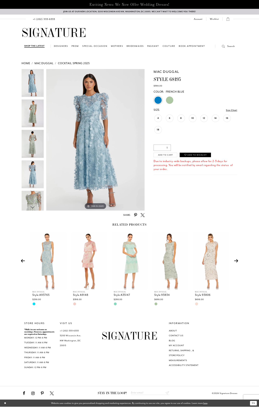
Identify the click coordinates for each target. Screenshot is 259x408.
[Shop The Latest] (34, 46)
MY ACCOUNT (176, 346)
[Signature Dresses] (54, 33)
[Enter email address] (150, 394)
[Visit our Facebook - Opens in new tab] (24, 394)
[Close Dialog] (5, 404)
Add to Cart (167, 156)
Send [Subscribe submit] (167, 394)
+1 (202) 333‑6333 (69, 331)
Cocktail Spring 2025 (74, 64)
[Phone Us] (44, 19)
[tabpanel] (33, 85)
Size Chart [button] (230, 111)
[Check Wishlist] (214, 19)
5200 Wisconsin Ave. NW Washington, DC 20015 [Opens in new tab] (70, 341)
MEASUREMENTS (178, 361)
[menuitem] (44, 19)
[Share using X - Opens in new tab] (143, 215)
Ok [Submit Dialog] (253, 404)
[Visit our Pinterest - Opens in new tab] (42, 394)
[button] (225, 47)
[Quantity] (162, 148)
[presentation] (48, 261)
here (205, 404)
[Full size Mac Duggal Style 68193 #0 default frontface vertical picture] (95, 140)
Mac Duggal (44, 64)
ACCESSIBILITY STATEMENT (184, 366)
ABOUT (173, 331)
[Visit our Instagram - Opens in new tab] (33, 394)
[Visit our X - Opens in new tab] (52, 394)
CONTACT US (176, 336)
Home (26, 64)
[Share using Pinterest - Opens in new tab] (135, 215)
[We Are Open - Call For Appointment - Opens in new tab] (129, 12)
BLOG (172, 341)
